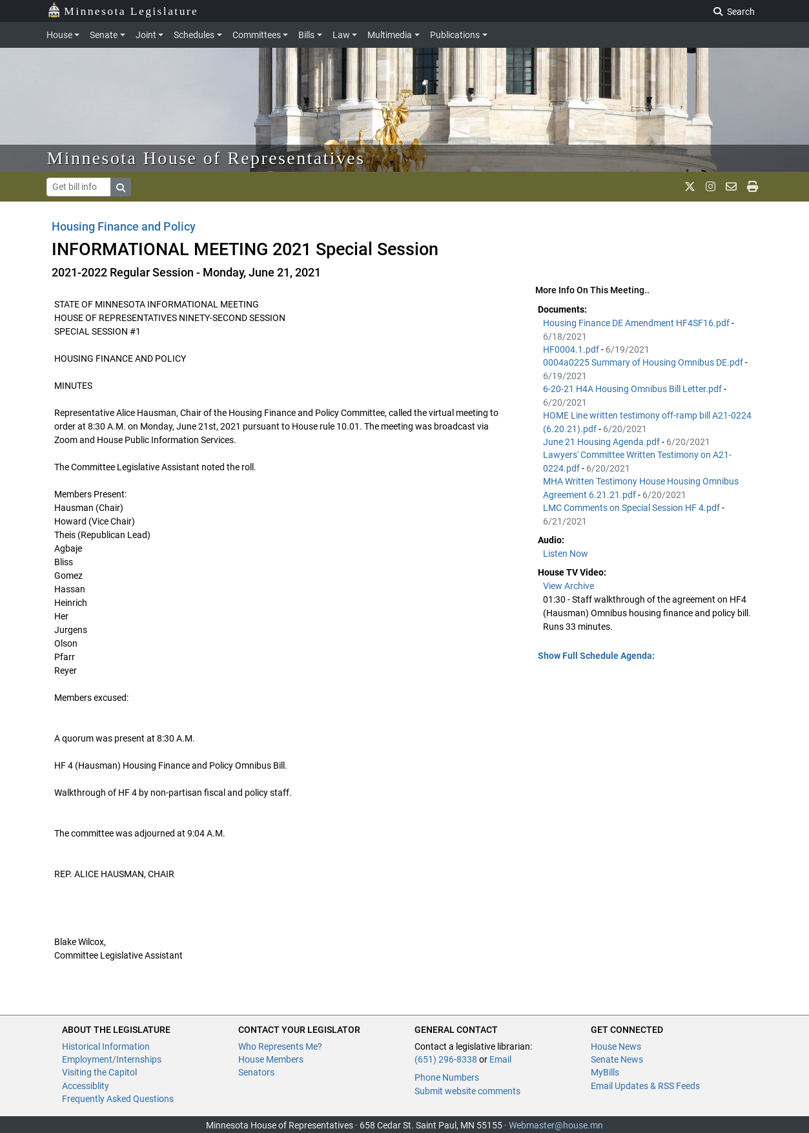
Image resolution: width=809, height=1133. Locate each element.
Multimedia (389, 35)
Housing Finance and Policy (124, 226)
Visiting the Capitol (99, 1072)
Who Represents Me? (280, 1046)
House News (616, 1046)
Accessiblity (85, 1086)
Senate (104, 35)
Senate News (617, 1059)
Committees (256, 35)
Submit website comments (467, 1091)
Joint (146, 35)
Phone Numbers (447, 1077)
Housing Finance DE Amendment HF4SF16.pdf (637, 323)
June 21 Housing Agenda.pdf (602, 442)
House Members (270, 1059)
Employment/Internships (111, 1059)
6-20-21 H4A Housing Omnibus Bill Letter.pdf (633, 389)
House (59, 35)
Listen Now (565, 553)
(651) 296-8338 (446, 1059)
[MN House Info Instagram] (711, 186)
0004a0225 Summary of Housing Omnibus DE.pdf (644, 362)
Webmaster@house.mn (556, 1125)
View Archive (568, 586)
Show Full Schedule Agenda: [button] (596, 655)
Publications (455, 35)
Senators (256, 1072)
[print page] (752, 186)
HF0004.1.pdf (572, 349)
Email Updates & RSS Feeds (645, 1086)
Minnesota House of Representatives (206, 158)
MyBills (605, 1072)
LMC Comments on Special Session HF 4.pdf (632, 508)
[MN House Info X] (690, 186)
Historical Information (106, 1046)
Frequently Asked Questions (118, 1099)
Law (341, 35)
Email (500, 1059)
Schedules (194, 35)
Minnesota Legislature (123, 10)
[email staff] (731, 186)
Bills (306, 35)
